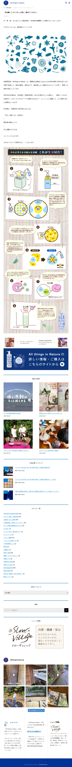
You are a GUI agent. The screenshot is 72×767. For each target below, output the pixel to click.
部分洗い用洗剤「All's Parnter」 (13, 573)
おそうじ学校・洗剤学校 (11, 516)
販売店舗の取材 (8, 568)
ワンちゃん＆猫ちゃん (10, 540)
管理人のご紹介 (8, 565)
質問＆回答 (7, 570)
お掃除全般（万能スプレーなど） (13, 522)
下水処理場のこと (9, 543)
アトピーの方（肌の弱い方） (12, 531)
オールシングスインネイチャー (32, 764)
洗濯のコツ (7, 558)
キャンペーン (7, 534)
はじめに (6, 528)
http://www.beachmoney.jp (34, 746)
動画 (5, 546)
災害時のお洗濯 (8, 561)
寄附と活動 (7, 552)
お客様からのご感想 (9, 519)
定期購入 (6, 549)
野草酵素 (56, 738)
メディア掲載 (7, 537)
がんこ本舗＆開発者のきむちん (13, 525)
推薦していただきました (11, 555)
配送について (7, 576)
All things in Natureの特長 (11, 513)
